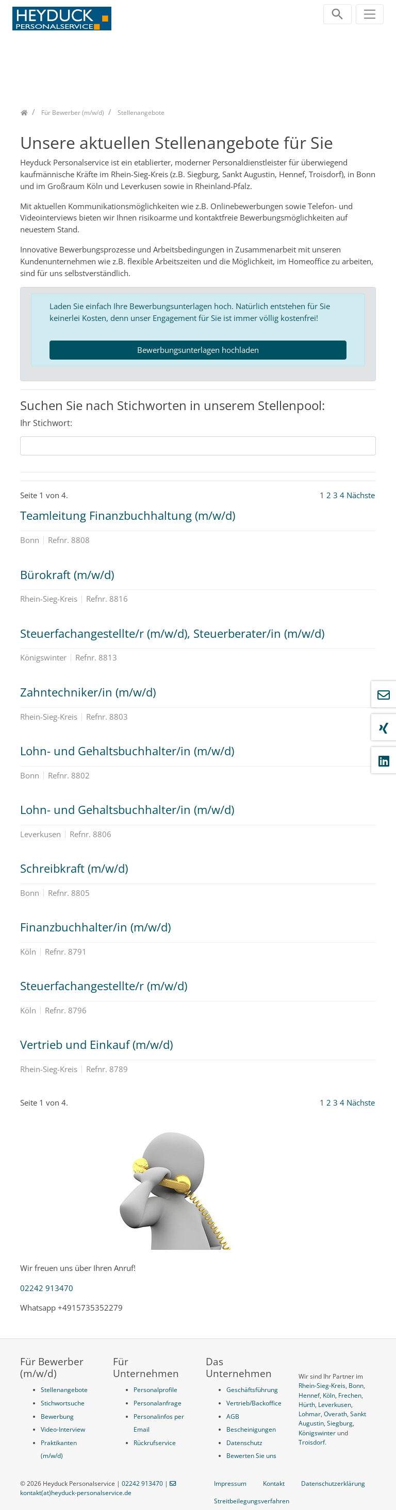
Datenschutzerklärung (333, 1483)
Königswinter (317, 1433)
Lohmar (310, 1414)
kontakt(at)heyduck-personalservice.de (75, 1492)
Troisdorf (312, 1442)
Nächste (360, 495)
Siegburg (340, 1423)
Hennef (309, 1395)
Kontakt (274, 1483)
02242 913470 (46, 1288)
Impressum (230, 1483)
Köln (329, 1395)
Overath (335, 1414)
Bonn (356, 1385)
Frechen (349, 1395)
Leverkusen (334, 1404)
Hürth (307, 1404)
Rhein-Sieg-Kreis (322, 1385)
